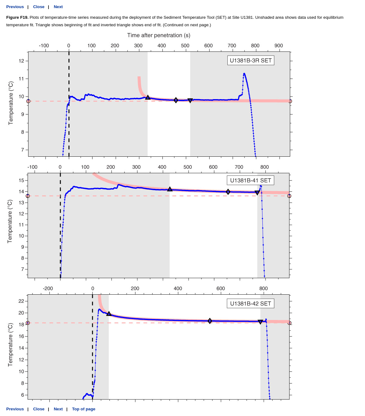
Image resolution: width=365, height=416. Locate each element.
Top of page (83, 409)
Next (58, 6)
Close (38, 6)
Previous (15, 6)
